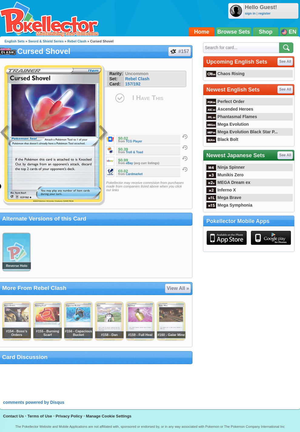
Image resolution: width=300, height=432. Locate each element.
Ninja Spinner (225, 167)
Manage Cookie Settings (109, 416)
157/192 (133, 83)
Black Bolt (222, 139)
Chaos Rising (225, 73)
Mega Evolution (227, 124)
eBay (129, 163)
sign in (250, 13)
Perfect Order (225, 101)
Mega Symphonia (229, 205)
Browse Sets (233, 32)
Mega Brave (223, 197)
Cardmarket (134, 174)
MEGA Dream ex (228, 182)
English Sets (15, 41)
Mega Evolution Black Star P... (242, 131)
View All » (178, 288)
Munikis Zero (225, 174)
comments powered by (33, 402)
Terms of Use (39, 416)
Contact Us (13, 416)
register (264, 13)
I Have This (147, 97)
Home (201, 32)
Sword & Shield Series (46, 41)
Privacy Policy (69, 416)
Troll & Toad (134, 152)
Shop (265, 32)
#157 (179, 51)
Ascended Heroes (229, 109)
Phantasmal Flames (231, 116)
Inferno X (221, 190)
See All (285, 61)
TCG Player (134, 141)
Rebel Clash (76, 41)
